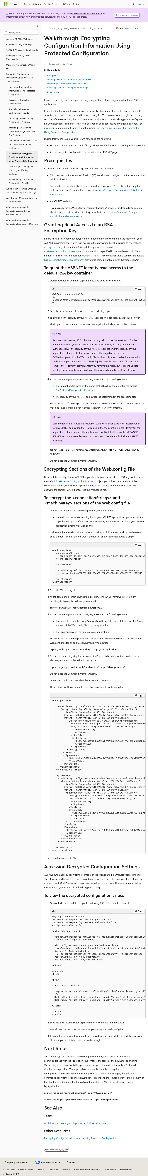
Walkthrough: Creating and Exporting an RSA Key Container (75, 1123)
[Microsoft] (6, 4)
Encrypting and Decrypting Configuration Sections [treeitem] (21, 120)
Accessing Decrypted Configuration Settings (67, 87)
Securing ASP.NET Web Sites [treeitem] (19, 38)
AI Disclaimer (8, 1169)
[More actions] (143, 28)
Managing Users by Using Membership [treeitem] (18, 57)
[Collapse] (37, 26)
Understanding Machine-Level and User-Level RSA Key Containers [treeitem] (23, 144)
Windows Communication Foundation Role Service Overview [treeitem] (22, 222)
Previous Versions (26, 1169)
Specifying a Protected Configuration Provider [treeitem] (19, 111)
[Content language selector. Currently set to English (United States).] (16, 1162)
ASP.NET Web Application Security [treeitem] (22, 49)
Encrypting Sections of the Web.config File (66, 83)
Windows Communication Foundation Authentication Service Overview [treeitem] (18, 211)
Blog (40, 1169)
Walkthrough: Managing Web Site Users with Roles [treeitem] (21, 199)
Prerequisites (52, 75)
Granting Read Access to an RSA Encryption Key (69, 79)
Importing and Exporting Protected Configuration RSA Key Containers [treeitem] (22, 131)
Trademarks (124, 1169)
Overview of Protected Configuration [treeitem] (19, 101)
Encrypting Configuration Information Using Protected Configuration (79, 28)
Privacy (65, 1169)
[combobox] (21, 32)
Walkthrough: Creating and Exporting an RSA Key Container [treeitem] (21, 170)
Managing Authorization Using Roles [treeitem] (20, 66)
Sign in (141, 3)
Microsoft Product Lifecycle (86, 13)
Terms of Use (110, 1169)
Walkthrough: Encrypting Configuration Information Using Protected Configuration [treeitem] (23, 157)
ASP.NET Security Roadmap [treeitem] (19, 44)
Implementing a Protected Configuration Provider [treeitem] (21, 181)
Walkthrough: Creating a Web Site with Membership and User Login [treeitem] (21, 190)
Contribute (53, 1169)
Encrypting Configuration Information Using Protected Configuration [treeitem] (22, 90)
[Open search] (134, 4)
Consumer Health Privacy (86, 1169)
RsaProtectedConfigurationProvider (63, 251)
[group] (98, 298)
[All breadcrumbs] (46, 28)
